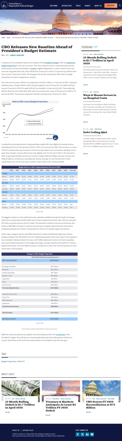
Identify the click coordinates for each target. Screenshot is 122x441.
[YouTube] (92, 434)
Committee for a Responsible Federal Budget (17, 4)
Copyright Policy (28, 430)
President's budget (51, 63)
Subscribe (110, 6)
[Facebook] (78, 434)
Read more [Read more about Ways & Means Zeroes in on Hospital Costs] (85, 122)
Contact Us (15, 430)
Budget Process (98, 129)
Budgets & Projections (17, 55)
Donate (87, 6)
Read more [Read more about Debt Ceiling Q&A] (85, 153)
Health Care (96, 92)
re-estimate (60, 334)
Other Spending (111, 398)
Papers (91, 129)
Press (78, 6)
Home (3, 38)
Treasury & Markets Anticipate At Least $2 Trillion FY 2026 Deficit (61, 406)
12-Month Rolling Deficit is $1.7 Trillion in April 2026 (99, 60)
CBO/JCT (21, 361)
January (34, 68)
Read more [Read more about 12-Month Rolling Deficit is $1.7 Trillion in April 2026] (85, 84)
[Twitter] (82, 434)
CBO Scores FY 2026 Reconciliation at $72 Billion (100, 404)
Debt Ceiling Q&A (95, 132)
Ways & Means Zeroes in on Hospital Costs (99, 97)
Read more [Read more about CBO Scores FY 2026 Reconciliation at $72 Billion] (88, 412)
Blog (8, 38)
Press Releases (55, 398)
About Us (98, 6)
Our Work (54, 6)
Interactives (67, 6)
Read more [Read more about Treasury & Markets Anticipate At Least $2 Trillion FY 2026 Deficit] (48, 415)
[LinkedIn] (87, 434)
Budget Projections (8, 361)
